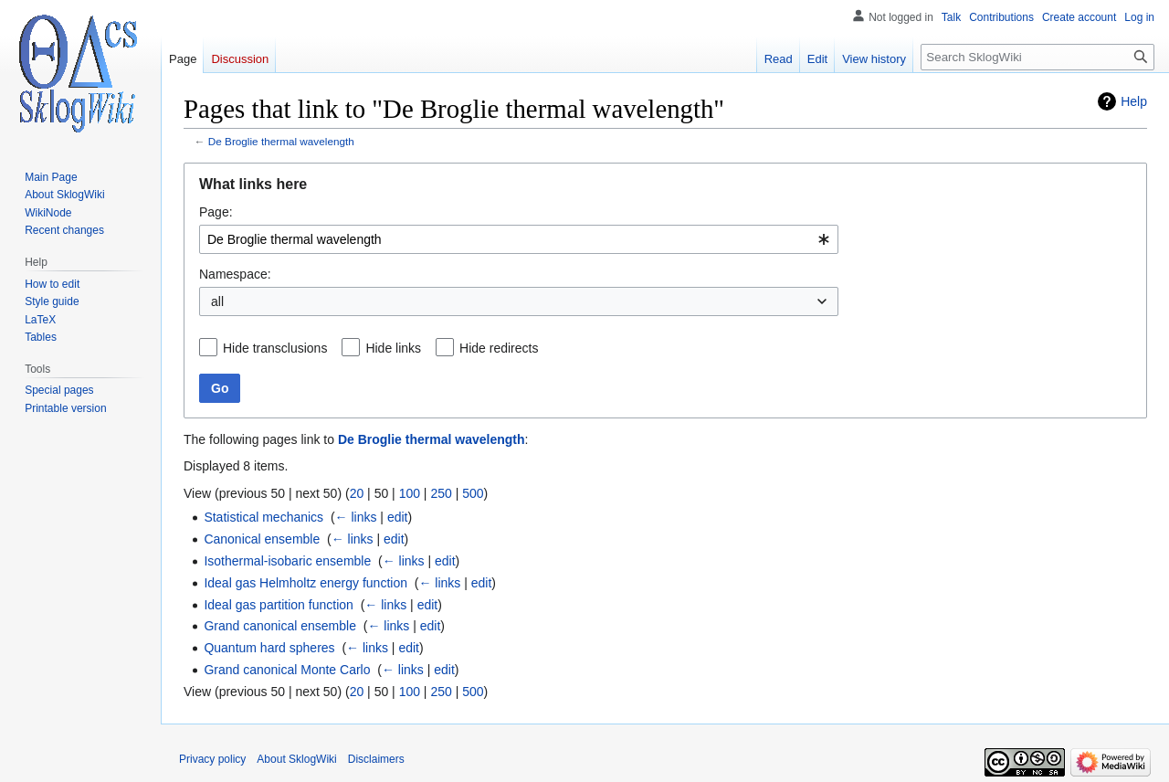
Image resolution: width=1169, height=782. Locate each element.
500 (472, 493)
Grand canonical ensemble (280, 625)
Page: (216, 212)
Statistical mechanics (263, 517)
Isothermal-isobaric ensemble (287, 561)
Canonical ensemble (262, 539)
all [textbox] (217, 301)
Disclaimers (376, 759)
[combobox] (518, 239)
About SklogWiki (296, 759)
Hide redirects (498, 348)
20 (357, 493)
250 (440, 493)
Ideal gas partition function (278, 604)
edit (397, 517)
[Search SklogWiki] (1037, 57)
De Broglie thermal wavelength (281, 141)
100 (409, 493)
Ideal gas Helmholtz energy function (305, 583)
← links (356, 517)
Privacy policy (212, 759)
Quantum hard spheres (269, 647)
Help (1134, 101)
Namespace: (235, 274)
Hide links (393, 348)
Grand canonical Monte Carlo (287, 669)
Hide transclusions (275, 348)
